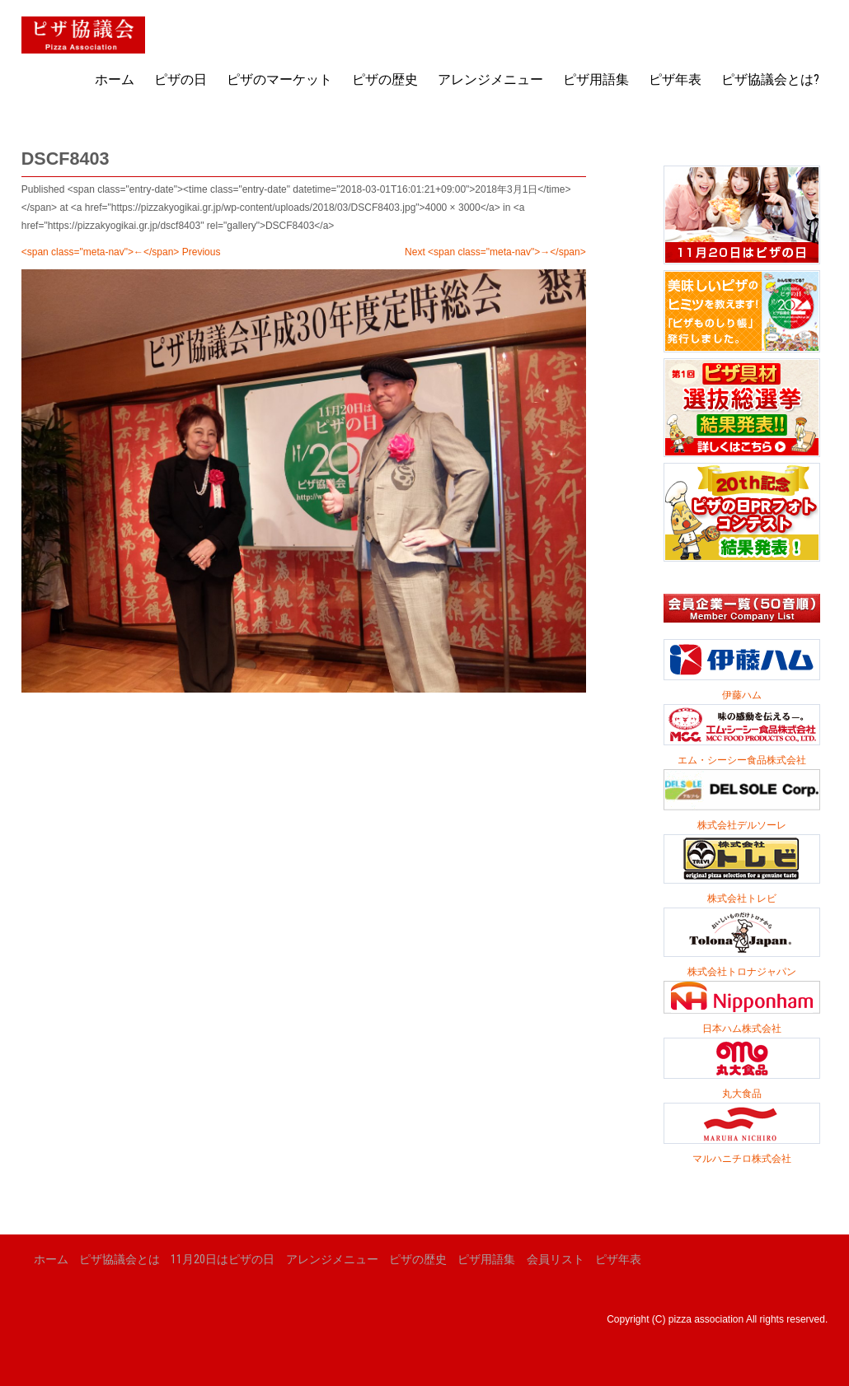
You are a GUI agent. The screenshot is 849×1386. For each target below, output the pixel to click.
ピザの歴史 (385, 79)
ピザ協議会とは (119, 1259)
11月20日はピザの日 (222, 1259)
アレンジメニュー (490, 79)
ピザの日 (180, 79)
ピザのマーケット (279, 79)
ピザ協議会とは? (770, 79)
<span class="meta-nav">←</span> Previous (121, 252)
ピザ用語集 (596, 79)
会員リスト (555, 1259)
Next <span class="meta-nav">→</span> (495, 252)
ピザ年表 (675, 79)
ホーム (114, 79)
